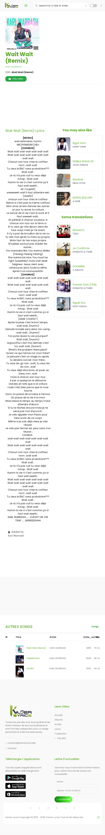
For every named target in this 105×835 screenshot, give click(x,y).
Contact (11, 748)
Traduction (60, 733)
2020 (88, 658)
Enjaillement (33, 658)
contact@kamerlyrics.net (20, 743)
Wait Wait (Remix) (36, 648)
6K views (98, 658)
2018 (88, 648)
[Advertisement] (56, 105)
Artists (58, 724)
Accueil (58, 715)
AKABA (30, 668)
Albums (59, 719)
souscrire (63, 799)
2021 (88, 668)
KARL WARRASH (13, 66)
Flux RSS (60, 738)
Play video (16, 78)
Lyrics (58, 729)
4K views (98, 668)
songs (95, 626)
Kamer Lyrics (53, 817)
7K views (98, 648)
